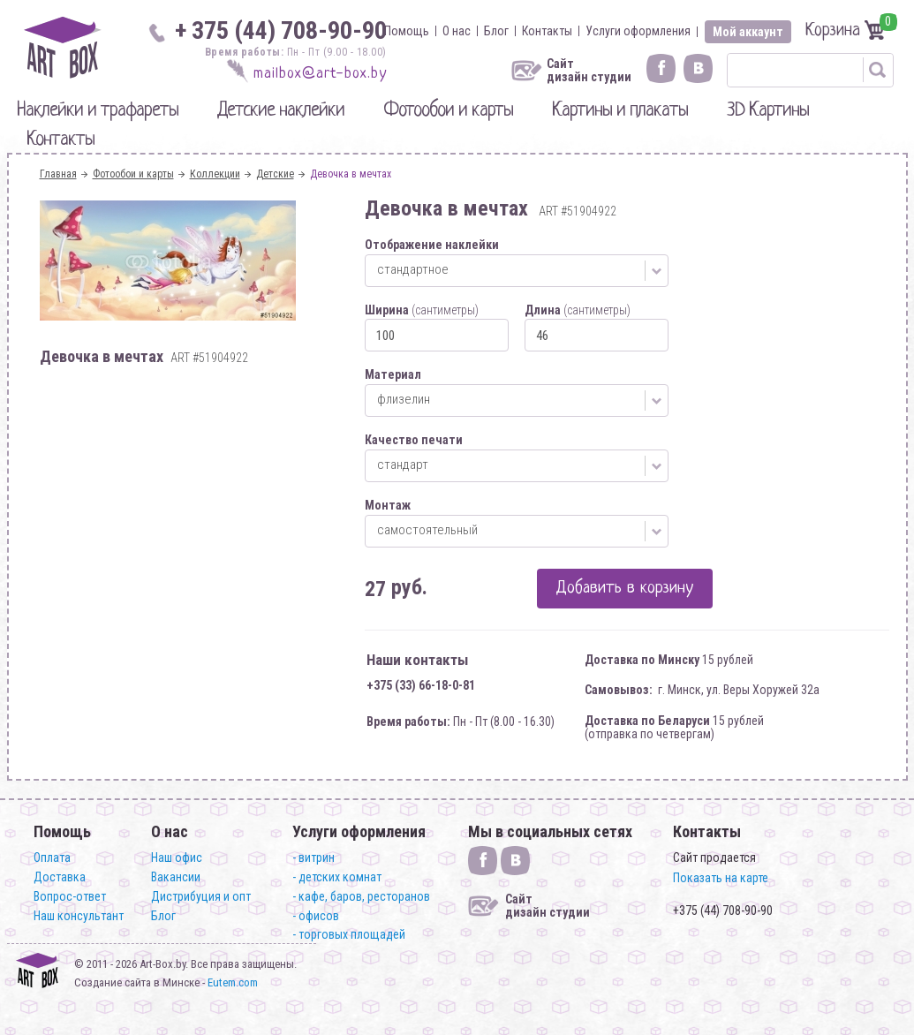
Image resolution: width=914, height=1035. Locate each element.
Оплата (52, 857)
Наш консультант (79, 916)
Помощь (406, 31)
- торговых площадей (348, 934)
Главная (58, 174)
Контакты (547, 31)
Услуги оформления (638, 31)
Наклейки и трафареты (97, 111)
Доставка (60, 877)
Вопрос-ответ (70, 896)
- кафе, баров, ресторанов (361, 896)
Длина (578, 310)
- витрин (313, 857)
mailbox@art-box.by (320, 73)
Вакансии (175, 877)
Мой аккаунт (748, 32)
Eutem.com (233, 982)
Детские (275, 174)
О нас (456, 31)
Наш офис (176, 857)
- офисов (315, 916)
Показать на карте (720, 878)
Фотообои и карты (448, 111)
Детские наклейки (280, 111)
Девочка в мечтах (350, 174)
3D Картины (768, 111)
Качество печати (414, 440)
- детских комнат (336, 877)
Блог (496, 31)
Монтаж (388, 505)
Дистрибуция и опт (201, 896)
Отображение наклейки (432, 245)
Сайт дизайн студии (589, 70)
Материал (393, 374)
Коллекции (215, 174)
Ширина (422, 310)
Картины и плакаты (620, 111)
